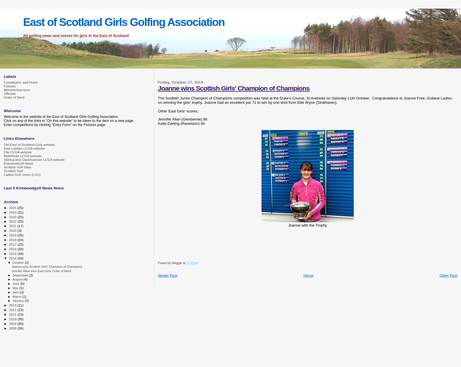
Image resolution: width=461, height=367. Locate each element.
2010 (13, 319)
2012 (13, 310)
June (16, 283)
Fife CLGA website (18, 152)
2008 (13, 328)
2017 (13, 244)
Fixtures (10, 86)
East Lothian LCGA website (24, 148)
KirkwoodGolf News (18, 163)
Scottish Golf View (17, 167)
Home (308, 275)
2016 (13, 249)
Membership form (17, 90)
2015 (13, 253)
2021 (13, 226)
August (18, 279)
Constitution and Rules (21, 82)
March (17, 296)
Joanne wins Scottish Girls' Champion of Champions (234, 88)
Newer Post (167, 275)
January (19, 300)
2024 (13, 212)
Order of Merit (14, 97)
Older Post (448, 275)
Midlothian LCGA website (23, 156)
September (21, 275)
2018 (13, 240)
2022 (13, 221)
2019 (13, 235)
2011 (13, 314)
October (19, 262)
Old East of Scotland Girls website (29, 144)
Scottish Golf (13, 171)
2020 (13, 230)
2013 (13, 305)
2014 (13, 258)
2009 (13, 323)
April (16, 292)
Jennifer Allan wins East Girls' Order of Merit (41, 271)
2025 (13, 208)
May (16, 288)
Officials (10, 93)
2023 (13, 217)
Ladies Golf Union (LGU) (22, 174)
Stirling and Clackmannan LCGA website (34, 159)
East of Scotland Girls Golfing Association (124, 22)
